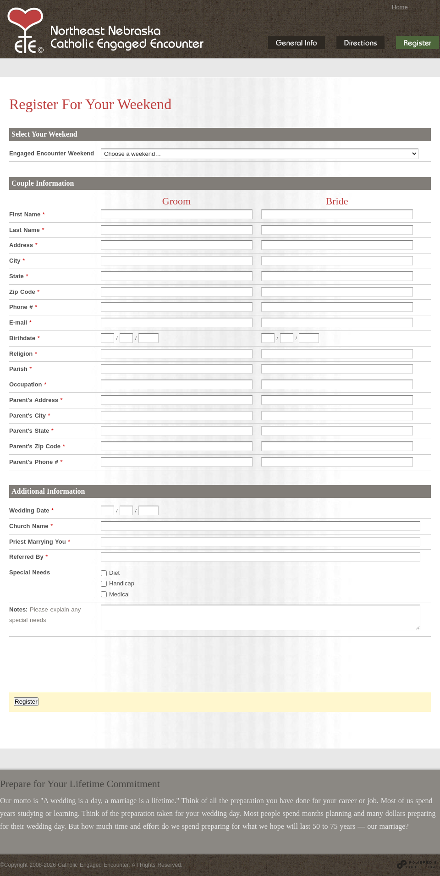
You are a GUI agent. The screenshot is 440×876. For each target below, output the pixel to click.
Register (26, 701)
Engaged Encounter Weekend (51, 153)
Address (23, 245)
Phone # (23, 306)
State (18, 276)
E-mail (20, 322)
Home (400, 7)
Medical (119, 593)
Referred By (28, 556)
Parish (20, 368)
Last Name (26, 229)
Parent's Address (36, 400)
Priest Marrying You (39, 541)
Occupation (27, 384)
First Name (27, 214)
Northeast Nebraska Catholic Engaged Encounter (105, 30)
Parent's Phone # (36, 461)
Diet (114, 572)
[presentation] (78, 669)
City (17, 260)
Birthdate (24, 338)
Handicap (121, 583)
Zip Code (24, 291)
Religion (23, 353)
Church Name (31, 526)
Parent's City (29, 415)
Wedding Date (31, 510)
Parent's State (31, 430)
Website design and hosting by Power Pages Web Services (418, 864)
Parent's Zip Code (37, 446)
